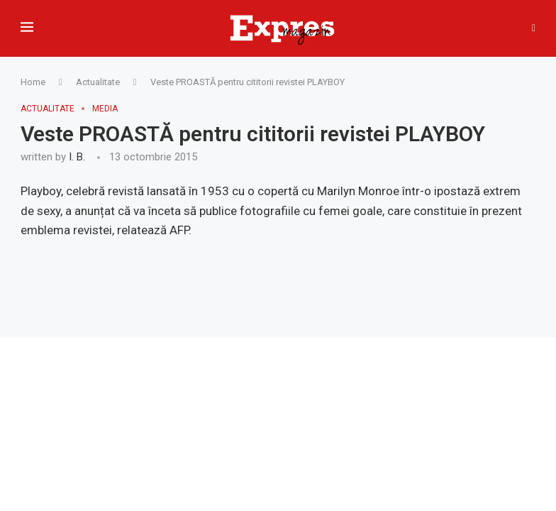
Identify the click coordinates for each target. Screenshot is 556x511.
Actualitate (98, 82)
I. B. (77, 156)
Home (33, 82)
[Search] (533, 28)
